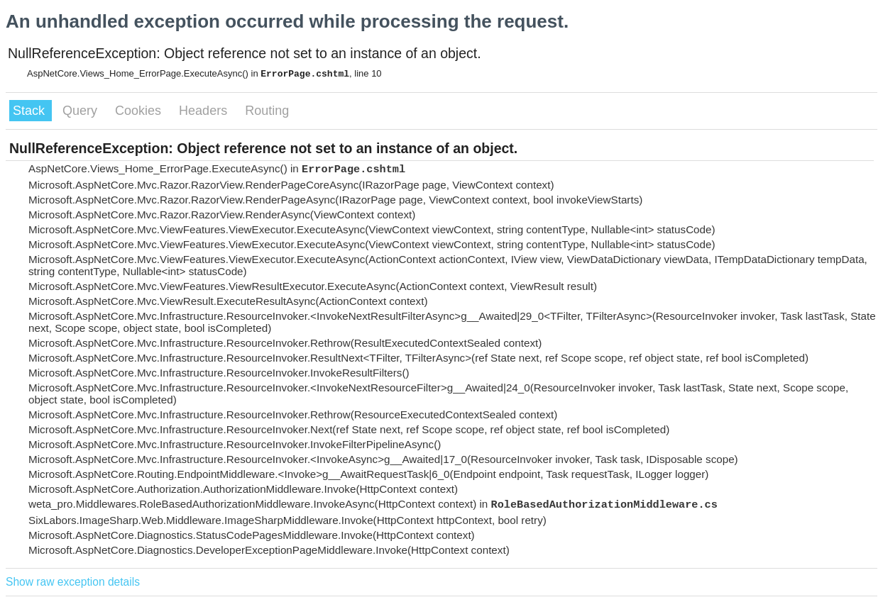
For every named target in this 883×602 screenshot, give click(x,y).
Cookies (140, 111)
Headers (205, 111)
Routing (267, 111)
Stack (30, 111)
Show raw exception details (73, 582)
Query (81, 111)
